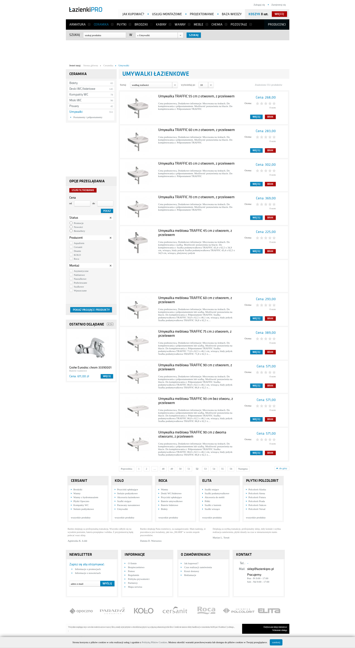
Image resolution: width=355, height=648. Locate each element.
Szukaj (74, 35)
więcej (279, 14)
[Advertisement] (177, 51)
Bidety (73, 83)
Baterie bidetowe (169, 505)
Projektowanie (202, 14)
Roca (76, 258)
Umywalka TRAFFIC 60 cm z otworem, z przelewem (196, 130)
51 (189, 468)
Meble (198, 24)
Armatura (77, 24)
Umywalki (75, 111)
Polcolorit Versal (257, 509)
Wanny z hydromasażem (85, 497)
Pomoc (131, 571)
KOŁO (77, 254)
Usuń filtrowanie (83, 190)
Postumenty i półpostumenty (88, 117)
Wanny (180, 24)
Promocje (79, 223)
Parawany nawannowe (128, 505)
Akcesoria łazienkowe (128, 497)
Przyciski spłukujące (127, 489)
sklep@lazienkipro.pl (260, 569)
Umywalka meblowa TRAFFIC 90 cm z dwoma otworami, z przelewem (192, 434)
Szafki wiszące (212, 509)
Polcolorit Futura (257, 497)
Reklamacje (190, 575)
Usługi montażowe (167, 14)
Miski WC (75, 100)
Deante (77, 251)
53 (205, 468)
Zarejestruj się (278, 4)
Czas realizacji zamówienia (198, 567)
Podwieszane (80, 282)
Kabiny (161, 24)
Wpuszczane (80, 290)
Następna (243, 468)
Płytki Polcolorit (262, 481)
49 (171, 468)
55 (222, 468)
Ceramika (101, 24)
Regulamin (133, 575)
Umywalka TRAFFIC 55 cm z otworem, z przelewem (196, 96)
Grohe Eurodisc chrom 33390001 (90, 367)
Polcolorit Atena (257, 493)
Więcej (107, 376)
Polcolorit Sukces (257, 505)
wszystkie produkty (81, 517)
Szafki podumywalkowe (217, 493)
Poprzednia (126, 468)
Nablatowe (79, 274)
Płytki (121, 24)
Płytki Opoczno (81, 501)
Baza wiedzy (232, 14)
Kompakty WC (78, 94)
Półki (207, 501)
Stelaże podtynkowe (83, 509)
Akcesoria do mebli (215, 497)
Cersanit (78, 247)
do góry (283, 468)
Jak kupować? (133, 14)
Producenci (277, 24)
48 (163, 468)
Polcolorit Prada (257, 501)
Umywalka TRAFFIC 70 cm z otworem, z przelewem (196, 197)
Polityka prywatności (139, 579)
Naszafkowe (80, 278)
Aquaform (79, 243)
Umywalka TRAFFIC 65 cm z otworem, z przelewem (196, 163)
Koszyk (254, 14)
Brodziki (141, 24)
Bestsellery (79, 231)
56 (231, 468)
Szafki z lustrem (213, 505)
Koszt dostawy (191, 571)
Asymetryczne (81, 271)
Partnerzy (133, 582)
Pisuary (74, 106)
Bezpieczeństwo (136, 567)
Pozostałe (239, 24)
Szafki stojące (124, 501)
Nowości (78, 227)
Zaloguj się (259, 4)
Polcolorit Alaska (257, 489)
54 (214, 468)
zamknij (276, 642)
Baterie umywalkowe (172, 501)
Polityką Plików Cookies (154, 642)
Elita (206, 481)
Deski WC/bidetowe (82, 88)
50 (180, 468)
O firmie (132, 563)
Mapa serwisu (135, 586)
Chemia (217, 24)
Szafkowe (79, 286)
